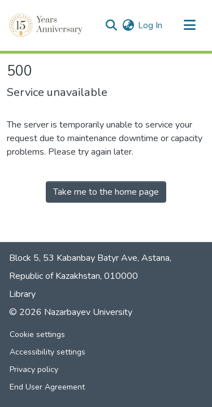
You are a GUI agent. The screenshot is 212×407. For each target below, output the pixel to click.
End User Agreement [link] (47, 387)
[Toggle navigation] (189, 25)
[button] (47, 25)
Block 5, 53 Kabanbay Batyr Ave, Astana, (90, 258)
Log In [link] (150, 25)
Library (22, 294)
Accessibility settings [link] (47, 352)
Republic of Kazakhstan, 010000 (73, 276)
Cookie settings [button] (37, 334)
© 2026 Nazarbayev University (70, 312)
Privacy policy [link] (34, 369)
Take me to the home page (106, 192)
